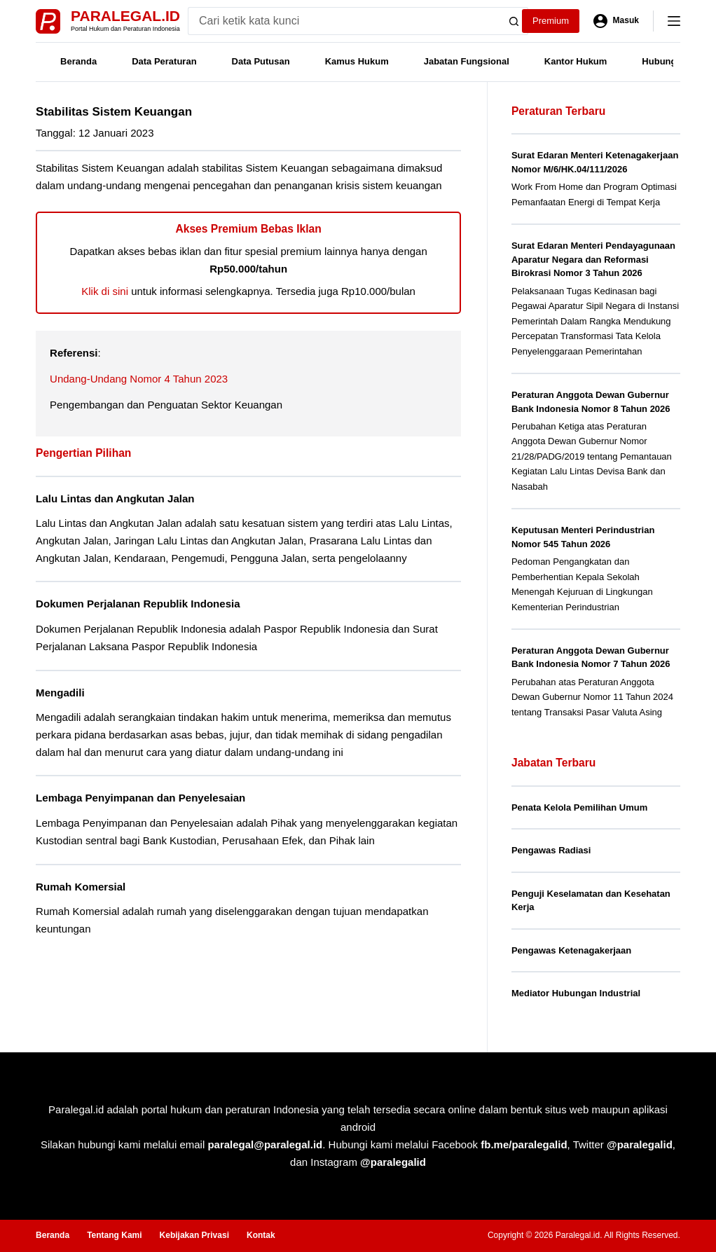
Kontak (261, 1235)
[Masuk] (616, 21)
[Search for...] (344, 21)
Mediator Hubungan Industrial (575, 993)
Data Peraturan (164, 61)
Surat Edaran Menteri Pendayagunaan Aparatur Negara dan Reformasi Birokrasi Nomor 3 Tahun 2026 (593, 259)
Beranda (78, 61)
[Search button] (514, 21)
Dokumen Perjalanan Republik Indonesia (138, 604)
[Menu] (674, 21)
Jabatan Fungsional (466, 61)
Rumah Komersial (80, 887)
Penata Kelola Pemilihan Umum (579, 807)
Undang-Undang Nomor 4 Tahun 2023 (139, 379)
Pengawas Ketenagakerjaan (571, 950)
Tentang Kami (114, 1235)
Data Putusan (261, 61)
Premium (550, 20)
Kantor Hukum (575, 61)
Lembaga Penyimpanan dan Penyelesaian (140, 798)
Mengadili (60, 693)
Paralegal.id (125, 16)
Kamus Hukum (357, 61)
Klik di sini (104, 291)
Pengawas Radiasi (551, 850)
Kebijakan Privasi (194, 1235)
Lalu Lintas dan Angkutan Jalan (115, 498)
